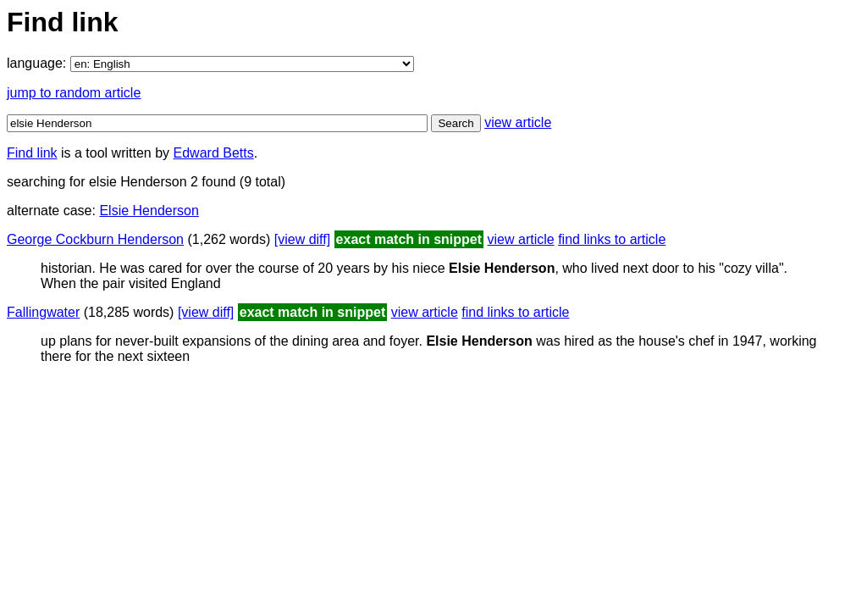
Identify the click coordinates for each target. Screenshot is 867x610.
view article (517, 122)
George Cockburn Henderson (95, 239)
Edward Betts (214, 153)
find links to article (611, 239)
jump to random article (74, 93)
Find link (32, 153)
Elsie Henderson (148, 210)
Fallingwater (43, 312)
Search (455, 123)
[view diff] (302, 239)
